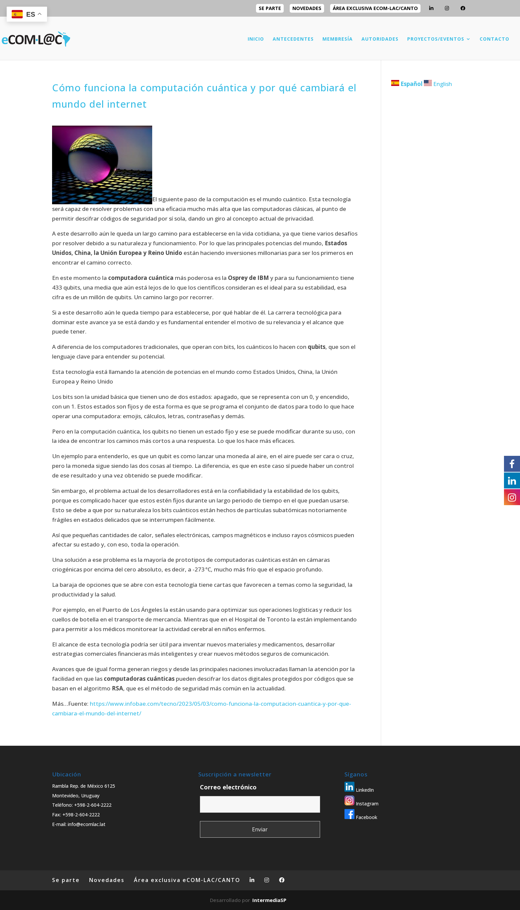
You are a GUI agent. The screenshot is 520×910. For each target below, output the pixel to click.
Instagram (361, 803)
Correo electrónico (228, 787)
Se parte (270, 8)
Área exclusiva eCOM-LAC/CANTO (375, 8)
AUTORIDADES (380, 39)
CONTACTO (494, 39)
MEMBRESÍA (337, 39)
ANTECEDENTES (293, 39)
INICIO (256, 39)
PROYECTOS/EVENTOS (435, 39)
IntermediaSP (269, 900)
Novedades (306, 8)
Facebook (360, 817)
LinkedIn (359, 790)
